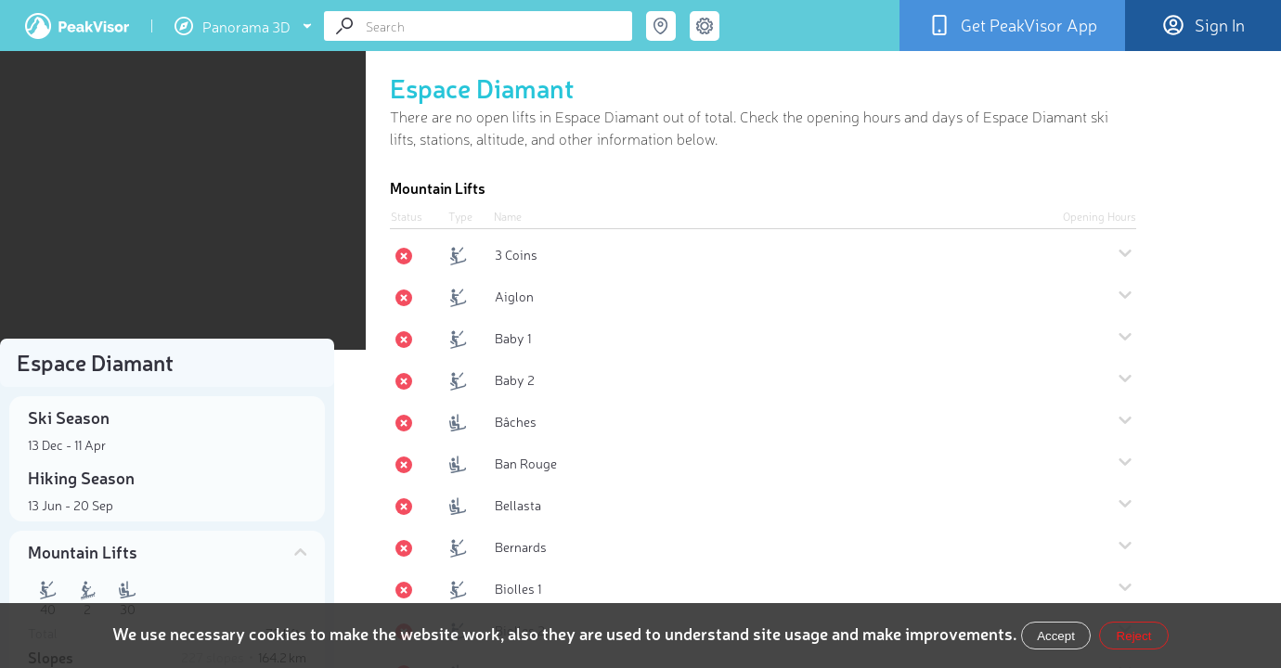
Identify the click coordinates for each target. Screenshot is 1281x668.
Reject (1134, 636)
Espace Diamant (482, 87)
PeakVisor (77, 26)
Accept (1056, 636)
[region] (167, 200)
